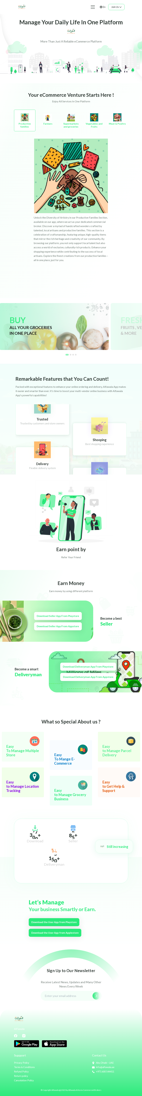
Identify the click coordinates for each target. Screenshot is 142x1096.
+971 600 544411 (104, 1071)
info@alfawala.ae (103, 1067)
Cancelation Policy (24, 1079)
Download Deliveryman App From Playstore (89, 666)
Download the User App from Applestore (56, 932)
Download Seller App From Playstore (56, 616)
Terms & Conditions (24, 1066)
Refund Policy (21, 1071)
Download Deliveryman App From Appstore (89, 677)
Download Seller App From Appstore (56, 626)
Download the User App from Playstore (55, 922)
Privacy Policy (22, 1062)
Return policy (21, 1075)
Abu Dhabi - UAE (103, 1062)
